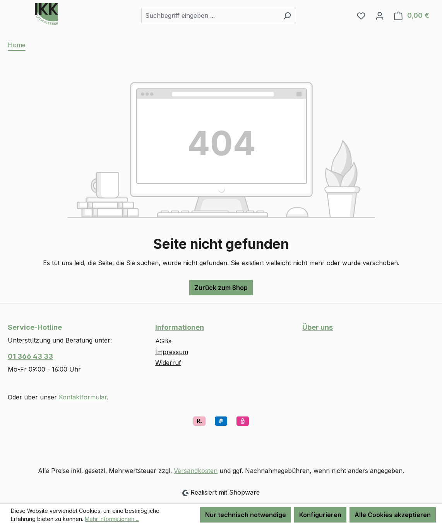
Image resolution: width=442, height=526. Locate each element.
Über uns (317, 327)
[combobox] (209, 15)
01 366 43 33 (30, 356)
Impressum (171, 352)
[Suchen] (287, 15)
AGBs (163, 341)
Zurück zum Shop (221, 287)
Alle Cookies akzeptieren (393, 515)
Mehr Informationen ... (112, 519)
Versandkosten (196, 471)
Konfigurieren (320, 515)
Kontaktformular (83, 397)
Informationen (179, 327)
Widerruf (168, 363)
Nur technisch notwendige (245, 515)
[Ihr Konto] (379, 15)
